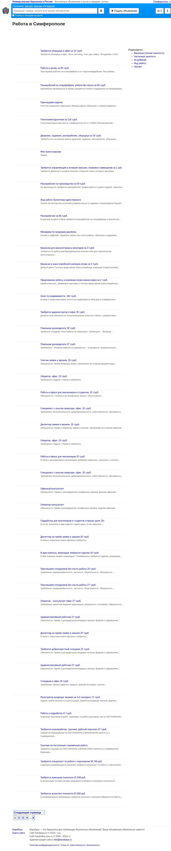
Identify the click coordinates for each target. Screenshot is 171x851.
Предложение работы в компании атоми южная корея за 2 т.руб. (74, 280)
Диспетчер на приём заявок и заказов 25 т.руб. (64, 537)
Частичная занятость (145, 56)
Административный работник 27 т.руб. (60, 617)
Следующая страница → (29, 812)
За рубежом (140, 60)
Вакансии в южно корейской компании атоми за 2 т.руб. (69, 264)
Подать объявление (124, 10)
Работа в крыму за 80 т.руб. (54, 68)
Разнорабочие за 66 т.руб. (54, 216)
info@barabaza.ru (63, 839)
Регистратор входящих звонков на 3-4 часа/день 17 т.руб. (70, 697)
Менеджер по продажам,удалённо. (58, 232)
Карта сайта (18, 833)
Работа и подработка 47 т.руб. (56, 713)
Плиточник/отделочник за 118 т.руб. (59, 119)
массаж (29, 6)
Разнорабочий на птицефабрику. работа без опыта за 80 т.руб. (73, 85)
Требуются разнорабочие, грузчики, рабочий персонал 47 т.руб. (73, 729)
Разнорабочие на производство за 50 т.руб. (63, 184)
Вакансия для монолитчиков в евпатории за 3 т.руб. (67, 248)
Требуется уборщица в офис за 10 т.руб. (61, 51)
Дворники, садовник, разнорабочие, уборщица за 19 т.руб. (70, 135)
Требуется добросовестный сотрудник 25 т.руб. (65, 649)
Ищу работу (140, 63)
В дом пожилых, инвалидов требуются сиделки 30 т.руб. (69, 553)
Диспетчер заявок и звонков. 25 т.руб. (60, 424)
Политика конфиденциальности (44, 845)
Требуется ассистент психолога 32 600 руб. (63, 793)
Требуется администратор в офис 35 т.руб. (62, 312)
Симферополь (162, 1)
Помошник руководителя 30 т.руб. (58, 328)
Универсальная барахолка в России (32, 1)
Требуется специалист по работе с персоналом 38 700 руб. (71, 761)
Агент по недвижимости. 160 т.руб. (58, 296)
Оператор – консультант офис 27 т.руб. (60, 601)
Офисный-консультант (52, 488)
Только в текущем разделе (27, 15)
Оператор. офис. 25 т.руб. (54, 376)
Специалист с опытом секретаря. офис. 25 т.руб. (65, 408)
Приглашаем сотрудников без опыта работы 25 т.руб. (68, 569)
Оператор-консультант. (52, 504)
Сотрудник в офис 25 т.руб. (54, 681)
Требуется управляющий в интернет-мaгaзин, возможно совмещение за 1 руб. (81, 168)
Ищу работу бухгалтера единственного (60, 200)
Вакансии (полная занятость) (149, 53)
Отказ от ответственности (73, 845)
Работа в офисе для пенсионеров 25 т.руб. (62, 456)
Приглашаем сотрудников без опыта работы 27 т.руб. (68, 585)
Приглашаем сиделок (51, 102)
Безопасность (93, 845)
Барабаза (17, 829)
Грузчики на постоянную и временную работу (64, 745)
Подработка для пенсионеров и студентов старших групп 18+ (72, 521)
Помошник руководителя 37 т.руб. (58, 344)
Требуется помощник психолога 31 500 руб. (63, 777)
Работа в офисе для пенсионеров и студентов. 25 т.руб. (69, 392)
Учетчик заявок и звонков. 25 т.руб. (58, 360)
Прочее (138, 66)
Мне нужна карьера (50, 151)
